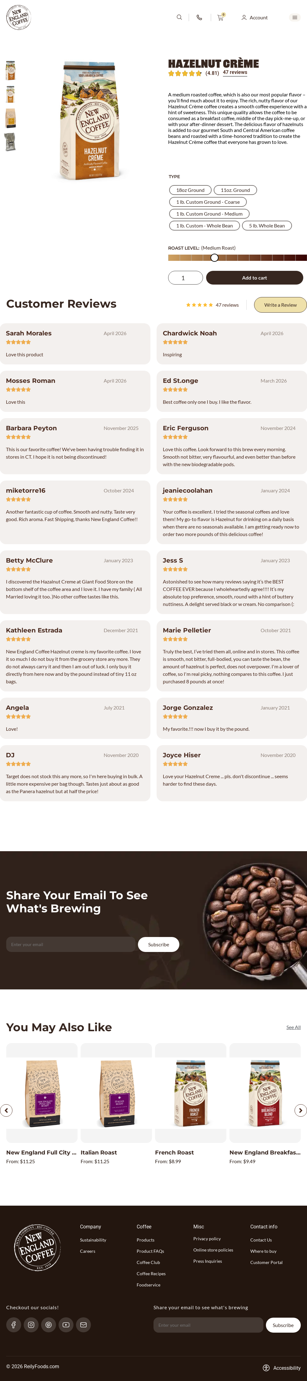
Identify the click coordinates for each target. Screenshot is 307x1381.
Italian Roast (99, 1152)
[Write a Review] (280, 305)
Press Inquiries (207, 1261)
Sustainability (93, 1239)
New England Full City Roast (47, 1152)
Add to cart (254, 278)
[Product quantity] (185, 277)
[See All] (293, 1027)
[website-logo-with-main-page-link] (18, 17)
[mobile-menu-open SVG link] (294, 17)
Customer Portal (266, 1262)
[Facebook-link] (16, 1324)
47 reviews (235, 72)
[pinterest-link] (51, 1324)
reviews (227, 305)
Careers (87, 1251)
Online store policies (213, 1249)
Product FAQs (150, 1251)
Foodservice (148, 1284)
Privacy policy (207, 1238)
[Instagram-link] (34, 1324)
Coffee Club (148, 1262)
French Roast (174, 1152)
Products (145, 1239)
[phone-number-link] (200, 17)
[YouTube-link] (69, 1324)
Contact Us (261, 1239)
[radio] (190, 190)
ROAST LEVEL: (183, 248)
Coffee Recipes (151, 1273)
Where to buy (263, 1251)
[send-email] (86, 1324)
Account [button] (259, 17)
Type (174, 176)
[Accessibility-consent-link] (281, 1368)
